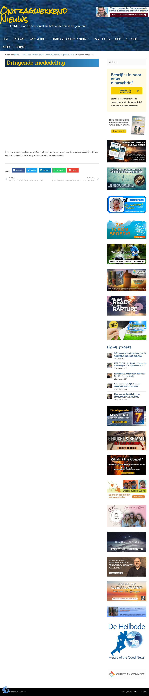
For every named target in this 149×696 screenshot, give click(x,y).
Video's (23, 54)
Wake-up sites (102, 39)
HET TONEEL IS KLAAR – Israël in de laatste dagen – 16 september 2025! (130, 364)
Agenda (6, 47)
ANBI (136, 692)
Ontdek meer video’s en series (72, 39)
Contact (20, 47)
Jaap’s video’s (40, 39)
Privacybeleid (127, 692)
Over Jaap (19, 39)
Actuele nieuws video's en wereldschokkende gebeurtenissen (51, 54)
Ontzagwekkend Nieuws (33, 15)
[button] (18, 170)
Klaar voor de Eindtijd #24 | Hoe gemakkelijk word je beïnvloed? (127, 395)
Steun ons (131, 39)
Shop (118, 39)
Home (5, 39)
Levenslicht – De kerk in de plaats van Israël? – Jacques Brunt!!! (129, 375)
